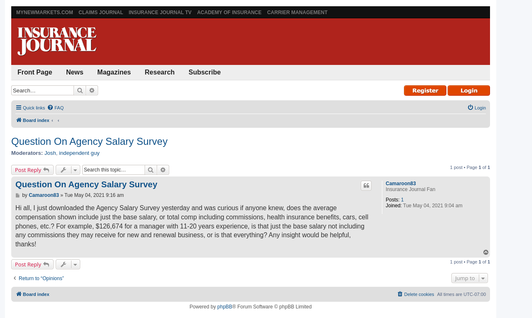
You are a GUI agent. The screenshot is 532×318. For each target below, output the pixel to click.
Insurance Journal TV (160, 12)
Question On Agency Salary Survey (89, 141)
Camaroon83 (401, 183)
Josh (50, 153)
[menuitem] (55, 108)
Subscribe (205, 72)
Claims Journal (101, 12)
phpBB (224, 307)
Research (160, 72)
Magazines (114, 72)
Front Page (34, 72)
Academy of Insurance (229, 12)
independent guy (79, 153)
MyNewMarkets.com (44, 12)
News (75, 72)
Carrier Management (297, 12)
